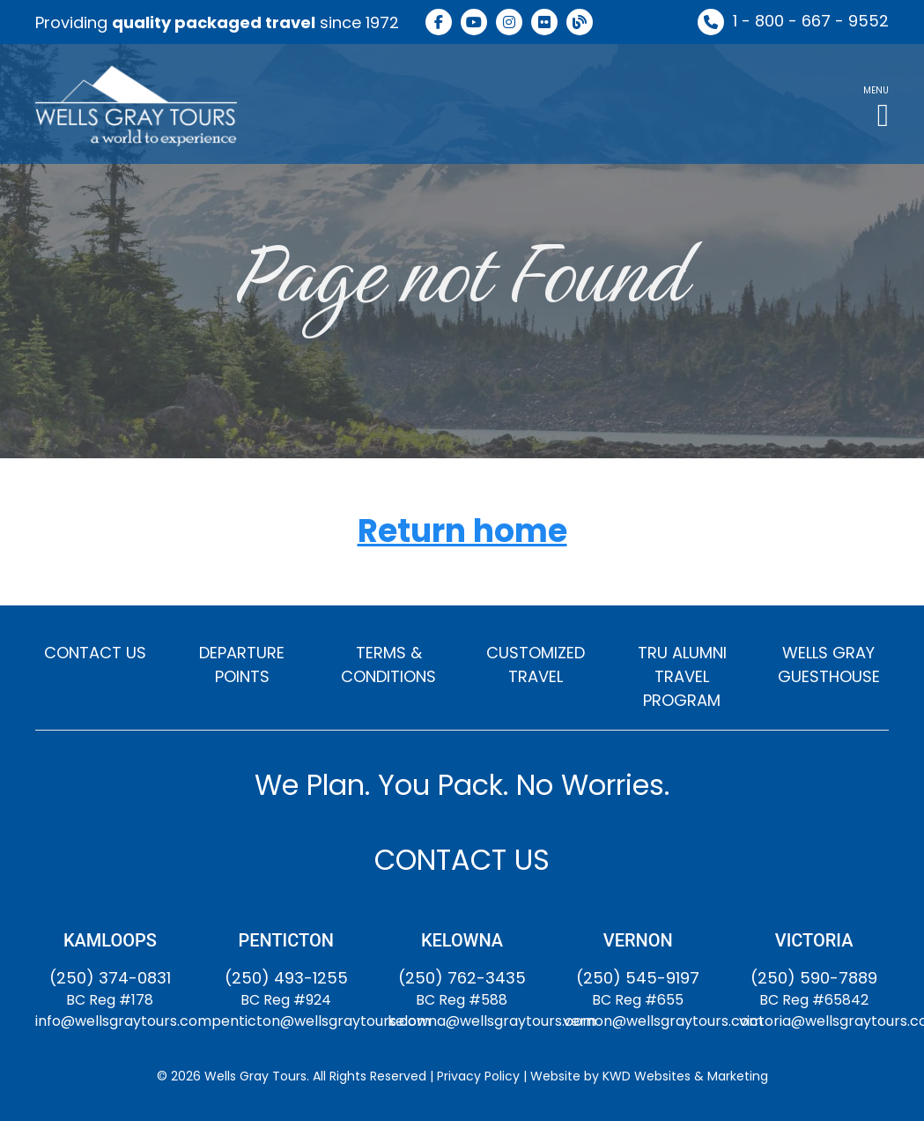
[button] (876, 104)
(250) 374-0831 (110, 978)
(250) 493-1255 (286, 978)
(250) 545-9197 (637, 978)
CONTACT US (95, 653)
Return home (462, 532)
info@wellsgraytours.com (123, 1021)
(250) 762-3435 (462, 978)
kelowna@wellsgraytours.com (492, 1021)
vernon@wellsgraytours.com (663, 1021)
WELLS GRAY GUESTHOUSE (829, 664)
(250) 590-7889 (813, 978)
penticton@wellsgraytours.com (321, 1021)
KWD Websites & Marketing (685, 1076)
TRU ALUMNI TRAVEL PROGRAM (682, 676)
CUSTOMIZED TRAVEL (535, 664)
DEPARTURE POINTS (242, 664)
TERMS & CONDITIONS (388, 664)
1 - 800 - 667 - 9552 (811, 21)
